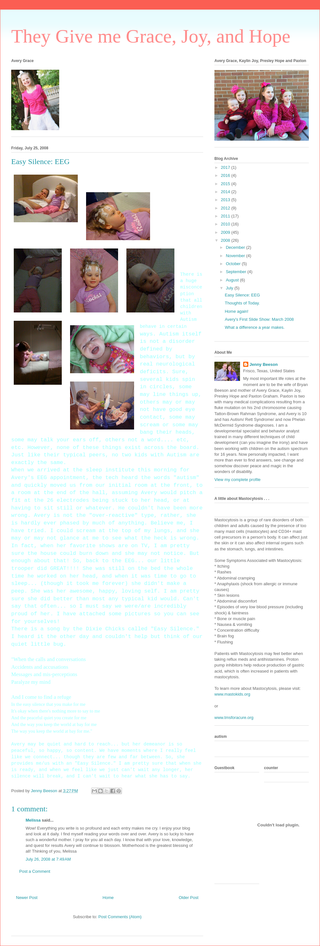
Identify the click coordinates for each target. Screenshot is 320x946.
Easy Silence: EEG (242, 295)
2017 (226, 167)
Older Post (188, 897)
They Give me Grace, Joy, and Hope (150, 36)
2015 (226, 183)
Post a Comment (34, 871)
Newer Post (26, 897)
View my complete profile (237, 479)
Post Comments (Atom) (119, 916)
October (234, 263)
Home (108, 897)
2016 (226, 175)
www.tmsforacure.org (233, 717)
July (230, 288)
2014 (226, 191)
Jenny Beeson (264, 364)
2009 (226, 232)
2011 (226, 216)
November (236, 255)
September (236, 271)
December (236, 247)
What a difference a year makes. (254, 327)
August (233, 280)
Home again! (236, 311)
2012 (226, 208)
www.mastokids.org (232, 694)
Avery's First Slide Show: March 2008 (259, 319)
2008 (226, 240)
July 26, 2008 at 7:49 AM (48, 859)
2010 (226, 224)
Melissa (33, 820)
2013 (226, 199)
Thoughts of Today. (242, 303)
